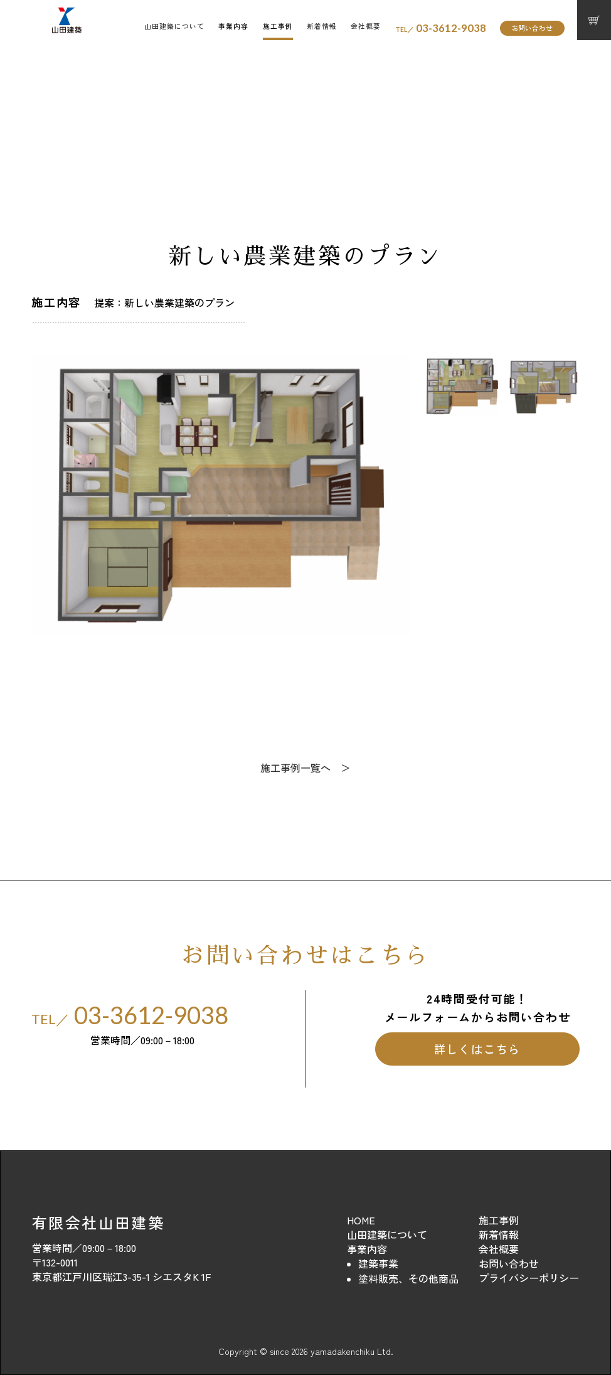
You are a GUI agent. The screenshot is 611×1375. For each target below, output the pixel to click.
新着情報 (322, 26)
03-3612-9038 (440, 28)
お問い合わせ (532, 28)
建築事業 (378, 1263)
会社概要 (366, 26)
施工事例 (278, 26)
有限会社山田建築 (98, 1222)
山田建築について (174, 26)
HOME (361, 1220)
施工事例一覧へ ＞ (305, 767)
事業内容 (233, 26)
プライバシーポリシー (529, 1277)
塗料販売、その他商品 (408, 1278)
